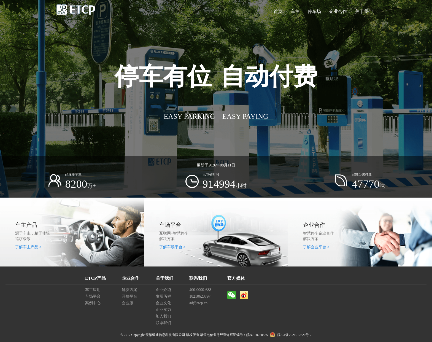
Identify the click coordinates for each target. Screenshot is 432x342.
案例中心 (93, 303)
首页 (278, 11)
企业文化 (163, 303)
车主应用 (93, 290)
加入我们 (163, 316)
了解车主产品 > (28, 247)
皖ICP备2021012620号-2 (294, 335)
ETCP (76, 11)
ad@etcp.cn (198, 303)
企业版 (127, 303)
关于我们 (364, 11)
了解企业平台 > (316, 247)
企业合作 (338, 11)
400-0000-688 (200, 290)
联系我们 (163, 323)
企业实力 (163, 310)
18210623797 (199, 296)
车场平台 (93, 296)
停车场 (314, 11)
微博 (244, 295)
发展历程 (163, 296)
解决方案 (129, 290)
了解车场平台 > (172, 247)
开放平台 (129, 296)
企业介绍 (163, 290)
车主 (295, 11)
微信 (231, 295)
